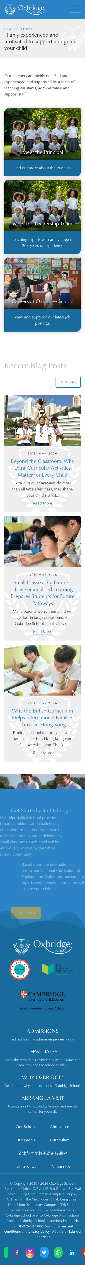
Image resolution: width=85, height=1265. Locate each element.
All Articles (68, 382)
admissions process (50, 1039)
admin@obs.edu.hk (63, 1220)
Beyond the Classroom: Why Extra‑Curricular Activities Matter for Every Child (42, 467)
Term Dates (42, 1051)
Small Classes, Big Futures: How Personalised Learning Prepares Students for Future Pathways (43, 592)
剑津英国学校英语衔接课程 (42, 1153)
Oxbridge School (61, 1183)
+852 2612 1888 (30, 1226)
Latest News (25, 1166)
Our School (26, 1126)
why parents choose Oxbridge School (52, 1085)
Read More (42, 503)
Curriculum (60, 1140)
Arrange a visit (17, 1106)
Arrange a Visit (42, 1098)
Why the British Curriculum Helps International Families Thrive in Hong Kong (42, 717)
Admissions (42, 1031)
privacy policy (39, 1231)
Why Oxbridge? (42, 1077)
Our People (26, 1140)
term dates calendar (35, 1059)
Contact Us (60, 1166)
